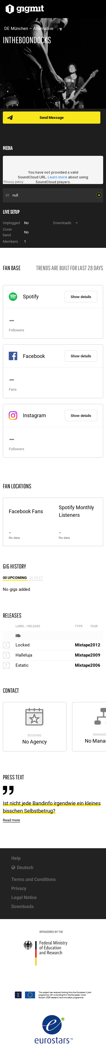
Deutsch (25, 867)
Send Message (52, 117)
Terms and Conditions (33, 879)
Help (16, 858)
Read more (11, 820)
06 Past (36, 578)
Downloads (22, 906)
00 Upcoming (15, 578)
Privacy (18, 888)
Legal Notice (24, 897)
